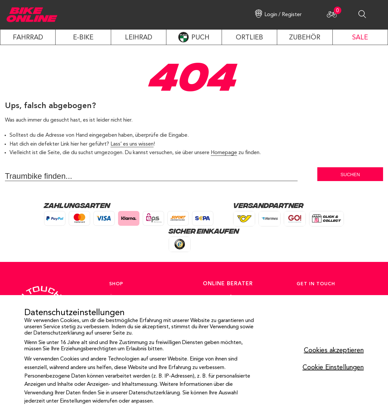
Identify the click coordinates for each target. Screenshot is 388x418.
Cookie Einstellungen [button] (333, 367)
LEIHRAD (138, 38)
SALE (360, 38)
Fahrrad (28, 38)
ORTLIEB (249, 38)
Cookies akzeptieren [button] (334, 350)
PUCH (200, 38)
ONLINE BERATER (228, 284)
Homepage (224, 152)
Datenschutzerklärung (59, 333)
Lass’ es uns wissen (132, 144)
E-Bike (83, 38)
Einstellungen (75, 401)
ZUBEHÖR (304, 38)
